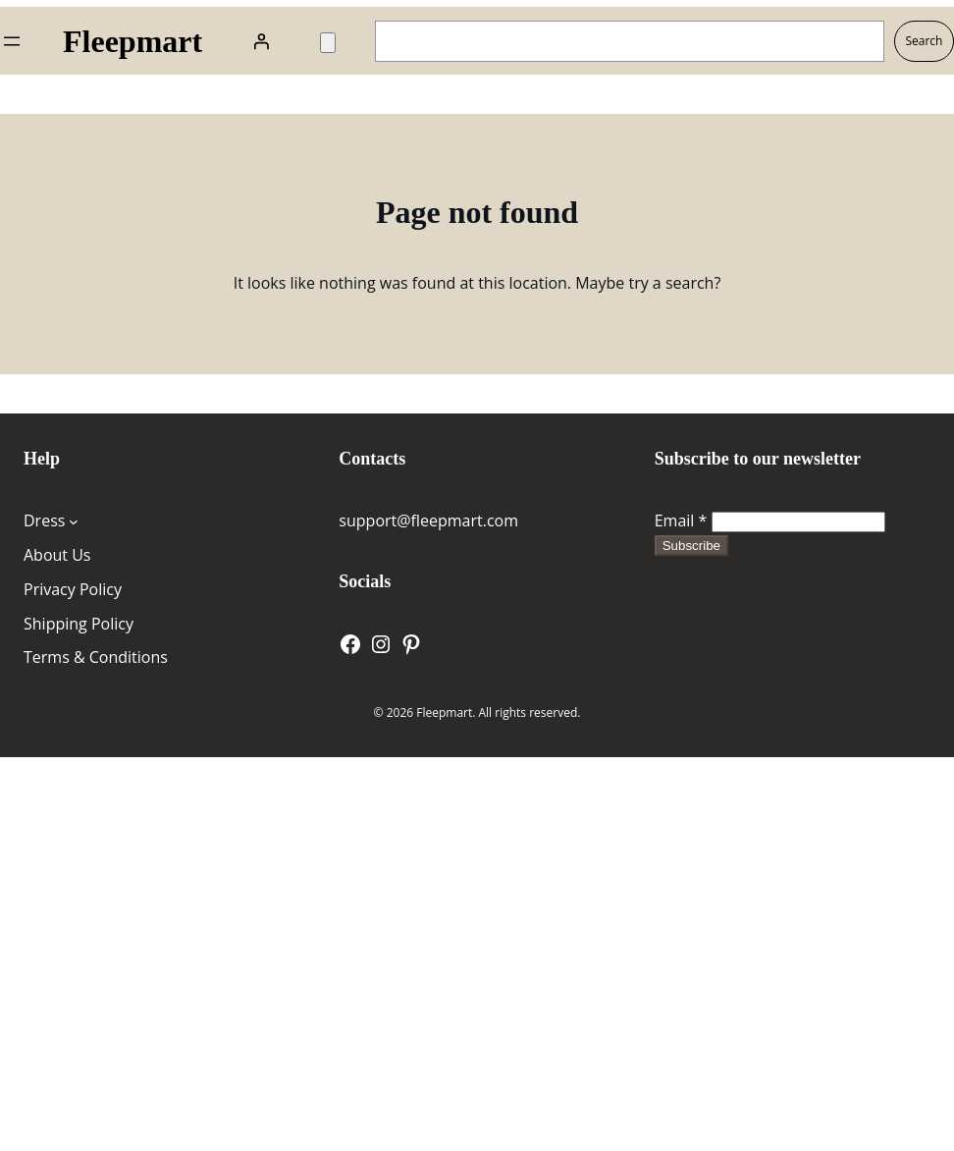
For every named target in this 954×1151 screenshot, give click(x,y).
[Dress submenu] (74, 521)
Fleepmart (132, 41)
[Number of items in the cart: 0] (328, 42)
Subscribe (691, 545)
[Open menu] (12, 41)
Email (681, 520)
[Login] (261, 41)
